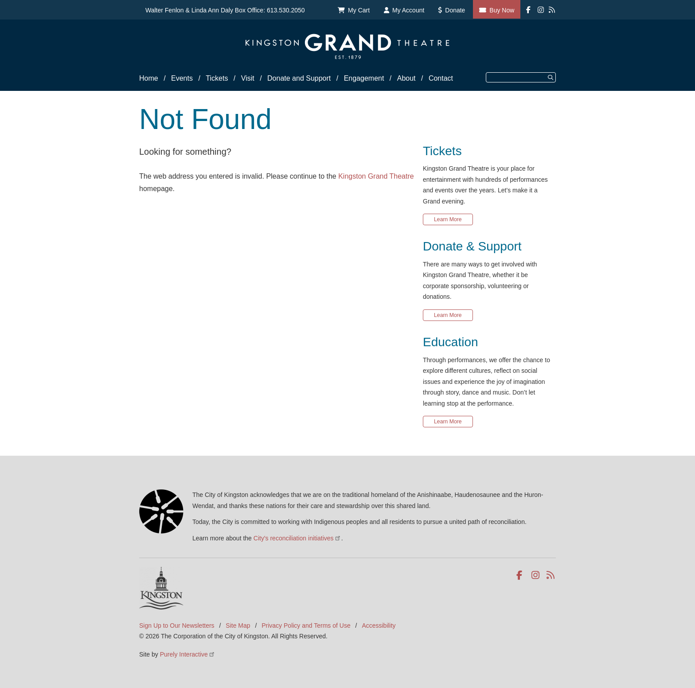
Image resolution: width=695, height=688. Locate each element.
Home (148, 78)
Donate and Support (299, 78)
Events (182, 78)
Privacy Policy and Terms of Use (306, 625)
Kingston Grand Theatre (376, 176)
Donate (455, 10)
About (406, 78)
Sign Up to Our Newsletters (177, 625)
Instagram (536, 575)
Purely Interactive (187, 654)
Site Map (238, 625)
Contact (441, 78)
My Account (408, 10)
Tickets (217, 78)
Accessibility (378, 625)
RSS (551, 575)
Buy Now (501, 10)
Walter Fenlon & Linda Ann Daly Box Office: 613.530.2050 (225, 10)
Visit (247, 78)
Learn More (448, 219)
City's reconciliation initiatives (297, 538)
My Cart (359, 10)
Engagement (364, 78)
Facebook (521, 575)
